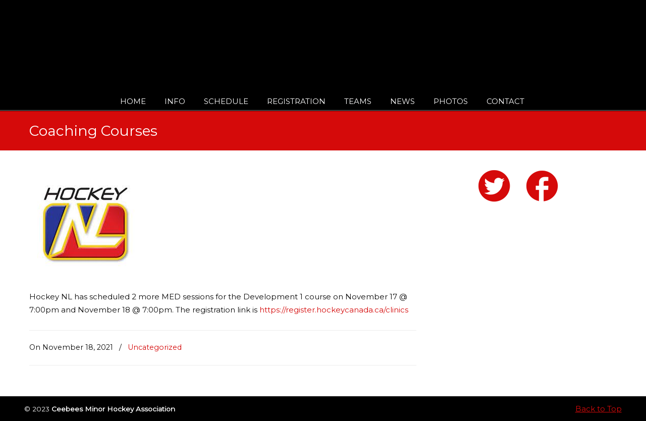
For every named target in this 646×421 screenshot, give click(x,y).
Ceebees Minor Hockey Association (132, 36)
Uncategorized (155, 347)
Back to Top (598, 408)
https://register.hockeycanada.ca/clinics (333, 309)
